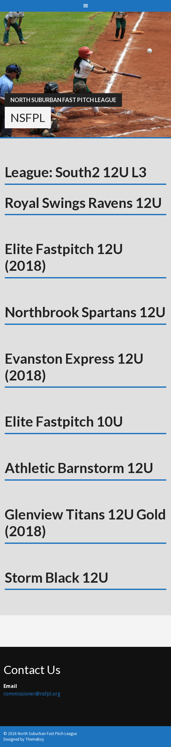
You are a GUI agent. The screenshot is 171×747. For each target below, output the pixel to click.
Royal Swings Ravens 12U (83, 202)
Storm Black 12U (56, 577)
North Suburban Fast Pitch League (63, 99)
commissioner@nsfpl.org (31, 694)
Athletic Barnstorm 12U (79, 467)
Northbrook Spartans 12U (85, 312)
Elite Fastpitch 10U (64, 421)
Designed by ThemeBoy (23, 739)
